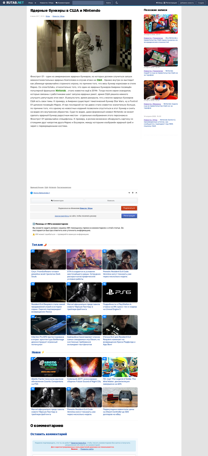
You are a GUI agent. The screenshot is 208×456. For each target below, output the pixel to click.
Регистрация (129, 216)
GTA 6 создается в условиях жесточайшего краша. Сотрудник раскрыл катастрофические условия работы (84, 275)
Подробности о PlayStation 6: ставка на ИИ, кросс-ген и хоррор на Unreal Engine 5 (120, 307)
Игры (30, 3)
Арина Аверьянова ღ (41, 193)
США (46, 187)
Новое (36, 352)
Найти (108, 3)
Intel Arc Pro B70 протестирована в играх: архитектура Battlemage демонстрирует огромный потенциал (47, 341)
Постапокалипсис (64, 187)
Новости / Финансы (152, 104)
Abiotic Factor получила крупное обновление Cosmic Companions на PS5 (47, 381)
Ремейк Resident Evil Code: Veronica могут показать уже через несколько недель (117, 274)
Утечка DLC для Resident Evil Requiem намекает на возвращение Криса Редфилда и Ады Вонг (119, 341)
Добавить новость (187, 3)
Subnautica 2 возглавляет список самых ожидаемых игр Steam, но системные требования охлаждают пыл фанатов (83, 341)
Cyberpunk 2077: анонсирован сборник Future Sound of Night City (84, 380)
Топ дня (37, 245)
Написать (111, 201)
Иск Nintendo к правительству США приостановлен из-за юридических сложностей (161, 40)
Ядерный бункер (37, 187)
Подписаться (129, 208)
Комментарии (63, 3)
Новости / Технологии (153, 38)
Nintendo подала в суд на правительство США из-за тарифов (161, 106)
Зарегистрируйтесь (62, 216)
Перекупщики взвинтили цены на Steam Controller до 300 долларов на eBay (118, 412)
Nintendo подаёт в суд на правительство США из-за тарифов (161, 73)
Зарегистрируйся (78, 443)
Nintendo (52, 187)
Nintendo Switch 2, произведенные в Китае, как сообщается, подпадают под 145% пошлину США (160, 123)
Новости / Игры (47, 3)
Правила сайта (86, 449)
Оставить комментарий (48, 434)
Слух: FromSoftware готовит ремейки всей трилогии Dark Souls (45, 274)
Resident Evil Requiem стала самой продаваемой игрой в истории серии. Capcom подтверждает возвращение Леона (48, 308)
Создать (201, 3)
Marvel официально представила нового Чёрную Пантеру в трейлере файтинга (83, 307)
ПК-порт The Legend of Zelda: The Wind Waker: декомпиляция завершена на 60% (119, 381)
